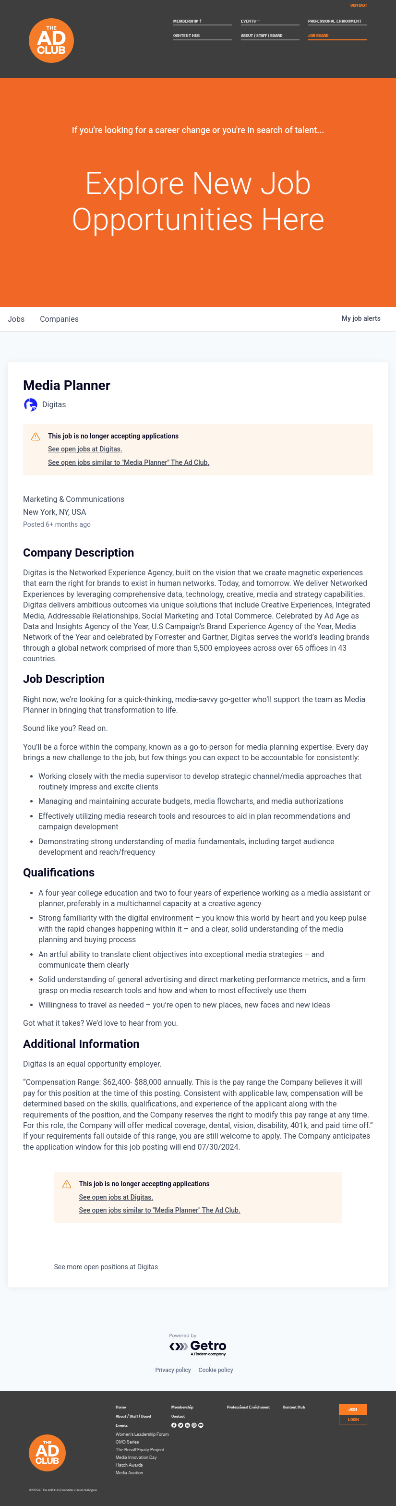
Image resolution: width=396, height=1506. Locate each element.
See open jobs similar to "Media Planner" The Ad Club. (128, 462)
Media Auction (129, 1472)
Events (250, 21)
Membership (188, 21)
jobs (16, 319)
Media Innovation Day (136, 1457)
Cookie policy (216, 1370)
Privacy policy (173, 1370)
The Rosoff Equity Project (140, 1449)
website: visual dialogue (79, 1490)
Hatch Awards (129, 1464)
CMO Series (127, 1441)
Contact (358, 4)
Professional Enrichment (334, 21)
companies (59, 319)
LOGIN (353, 1418)
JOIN (352, 1408)
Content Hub (186, 35)
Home (121, 1406)
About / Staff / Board (261, 35)
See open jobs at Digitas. (85, 449)
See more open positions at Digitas (106, 1267)
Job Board (318, 35)
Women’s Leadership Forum (142, 1434)
